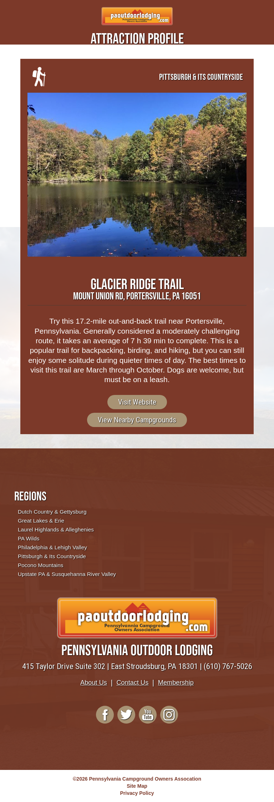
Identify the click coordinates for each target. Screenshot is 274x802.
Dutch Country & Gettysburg (52, 512)
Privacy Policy (137, 793)
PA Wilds (28, 538)
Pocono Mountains (40, 565)
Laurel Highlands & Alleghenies (56, 529)
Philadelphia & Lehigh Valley (52, 547)
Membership (176, 682)
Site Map (137, 786)
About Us (93, 682)
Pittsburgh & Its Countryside (52, 556)
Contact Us (132, 682)
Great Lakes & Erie (41, 521)
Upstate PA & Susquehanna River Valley (67, 574)
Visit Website (137, 402)
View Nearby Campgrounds (137, 420)
